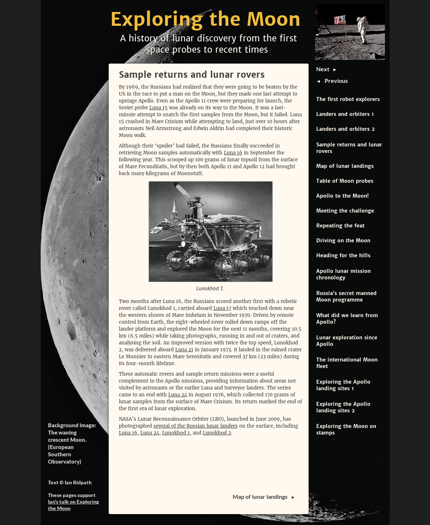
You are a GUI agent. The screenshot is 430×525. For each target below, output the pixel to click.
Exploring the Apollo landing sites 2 (343, 407)
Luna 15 (158, 108)
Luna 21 (184, 350)
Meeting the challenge (345, 210)
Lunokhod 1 (176, 433)
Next (324, 68)
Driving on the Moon (343, 240)
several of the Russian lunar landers (195, 426)
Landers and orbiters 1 (345, 114)
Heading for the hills (343, 255)
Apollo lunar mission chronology (343, 274)
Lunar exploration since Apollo (346, 340)
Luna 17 (222, 308)
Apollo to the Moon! (342, 196)
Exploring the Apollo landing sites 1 (343, 385)
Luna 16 (233, 153)
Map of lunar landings (345, 166)
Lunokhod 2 (217, 433)
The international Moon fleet (347, 362)
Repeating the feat (340, 225)
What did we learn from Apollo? (347, 318)
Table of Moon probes (344, 181)
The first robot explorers (348, 99)
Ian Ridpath (78, 482)
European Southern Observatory (64, 454)
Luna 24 (177, 395)
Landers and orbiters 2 (345, 129)
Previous (336, 80)
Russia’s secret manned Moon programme (346, 296)
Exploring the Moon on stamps (346, 429)
